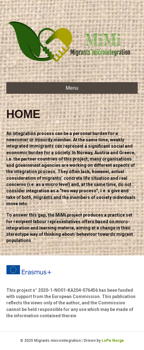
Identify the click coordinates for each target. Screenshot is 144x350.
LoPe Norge (113, 340)
